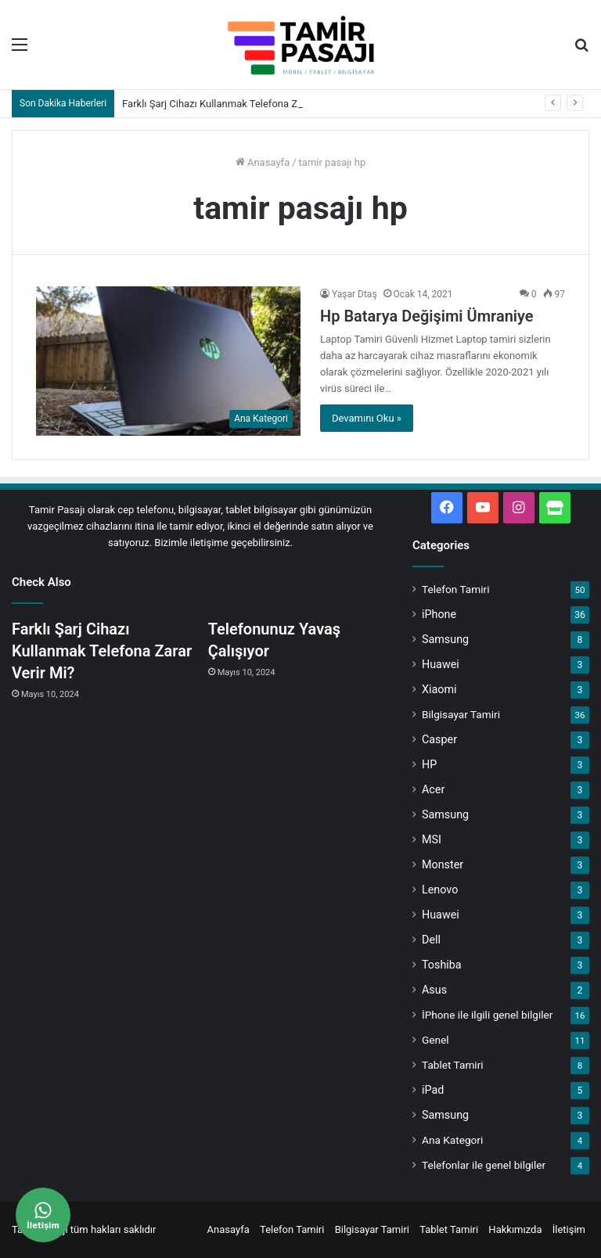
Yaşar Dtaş (354, 294)
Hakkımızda (515, 1229)
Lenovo (440, 889)
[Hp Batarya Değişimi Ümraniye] (168, 361)
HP (429, 764)
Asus (434, 989)
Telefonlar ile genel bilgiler (483, 1165)
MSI (431, 839)
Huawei (440, 664)
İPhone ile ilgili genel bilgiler (487, 1014)
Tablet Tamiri (453, 1065)
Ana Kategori (452, 1140)
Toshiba (442, 964)
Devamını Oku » (366, 418)
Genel (435, 1039)
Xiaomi (439, 689)
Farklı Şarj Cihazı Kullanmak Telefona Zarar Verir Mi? (240, 104)
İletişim (568, 1229)
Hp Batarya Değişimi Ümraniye (427, 316)
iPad (433, 1090)
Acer (433, 789)
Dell (431, 939)
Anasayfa (263, 162)
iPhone (439, 614)
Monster (442, 864)
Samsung (445, 639)
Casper (439, 739)
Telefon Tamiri (455, 589)
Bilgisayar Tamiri (461, 714)
